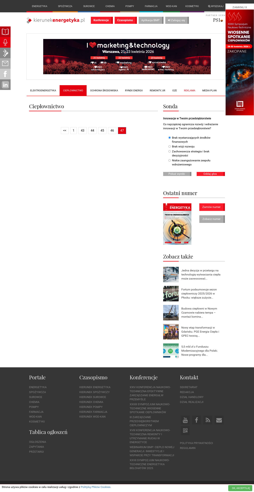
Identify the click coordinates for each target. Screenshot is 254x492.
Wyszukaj (215, 6)
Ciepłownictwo (73, 90)
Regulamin (187, 448)
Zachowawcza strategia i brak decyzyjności (188, 153)
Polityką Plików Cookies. (96, 487)
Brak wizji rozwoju (181, 146)
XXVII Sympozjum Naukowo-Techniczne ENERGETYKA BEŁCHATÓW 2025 (149, 464)
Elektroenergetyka (43, 90)
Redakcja (187, 392)
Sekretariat (189, 387)
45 (102, 130)
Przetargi (36, 451)
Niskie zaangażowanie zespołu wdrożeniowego (189, 162)
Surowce (89, 6)
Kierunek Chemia (91, 402)
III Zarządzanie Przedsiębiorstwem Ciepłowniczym (144, 421)
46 (112, 130)
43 (82, 130)
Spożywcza (65, 6)
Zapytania (36, 446)
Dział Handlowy (192, 397)
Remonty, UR (157, 90)
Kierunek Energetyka (94, 387)
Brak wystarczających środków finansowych (189, 139)
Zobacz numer (211, 219)
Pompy (129, 6)
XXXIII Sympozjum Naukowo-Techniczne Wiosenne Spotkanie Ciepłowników (150, 408)
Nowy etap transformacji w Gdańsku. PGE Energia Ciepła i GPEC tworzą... (200, 331)
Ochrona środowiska (104, 90)
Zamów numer (211, 207)
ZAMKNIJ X (239, 7)
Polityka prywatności (196, 443)
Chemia (110, 6)
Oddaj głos (210, 173)
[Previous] (65, 130)
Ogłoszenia (37, 442)
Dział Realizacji (191, 402)
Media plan (209, 90)
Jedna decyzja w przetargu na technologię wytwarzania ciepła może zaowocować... (200, 274)
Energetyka (39, 6)
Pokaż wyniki (176, 173)
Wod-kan (171, 6)
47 (122, 130)
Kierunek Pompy (91, 407)
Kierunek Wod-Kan (92, 416)
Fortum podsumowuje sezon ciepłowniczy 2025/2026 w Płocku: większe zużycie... (199, 293)
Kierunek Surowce (92, 397)
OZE (174, 90)
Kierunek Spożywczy (94, 392)
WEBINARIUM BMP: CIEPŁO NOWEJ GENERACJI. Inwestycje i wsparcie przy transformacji (152, 451)
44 (92, 130)
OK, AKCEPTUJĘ (241, 488)
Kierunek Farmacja (93, 412)
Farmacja (151, 6)
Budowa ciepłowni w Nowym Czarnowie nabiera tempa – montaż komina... (199, 312)
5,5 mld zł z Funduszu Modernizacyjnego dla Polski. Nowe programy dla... (199, 350)
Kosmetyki (192, 6)
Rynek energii (134, 90)
